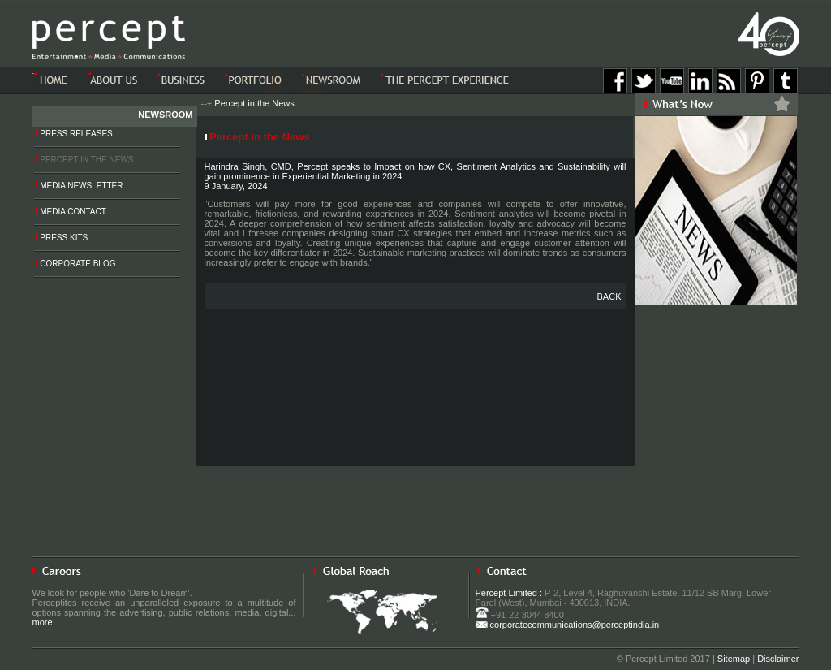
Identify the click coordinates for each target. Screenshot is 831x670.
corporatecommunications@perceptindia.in (568, 624)
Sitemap (733, 659)
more (45, 622)
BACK (609, 296)
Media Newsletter (79, 185)
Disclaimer (778, 659)
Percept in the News (254, 103)
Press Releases (74, 133)
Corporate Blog (76, 263)
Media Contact (71, 211)
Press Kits (62, 237)
